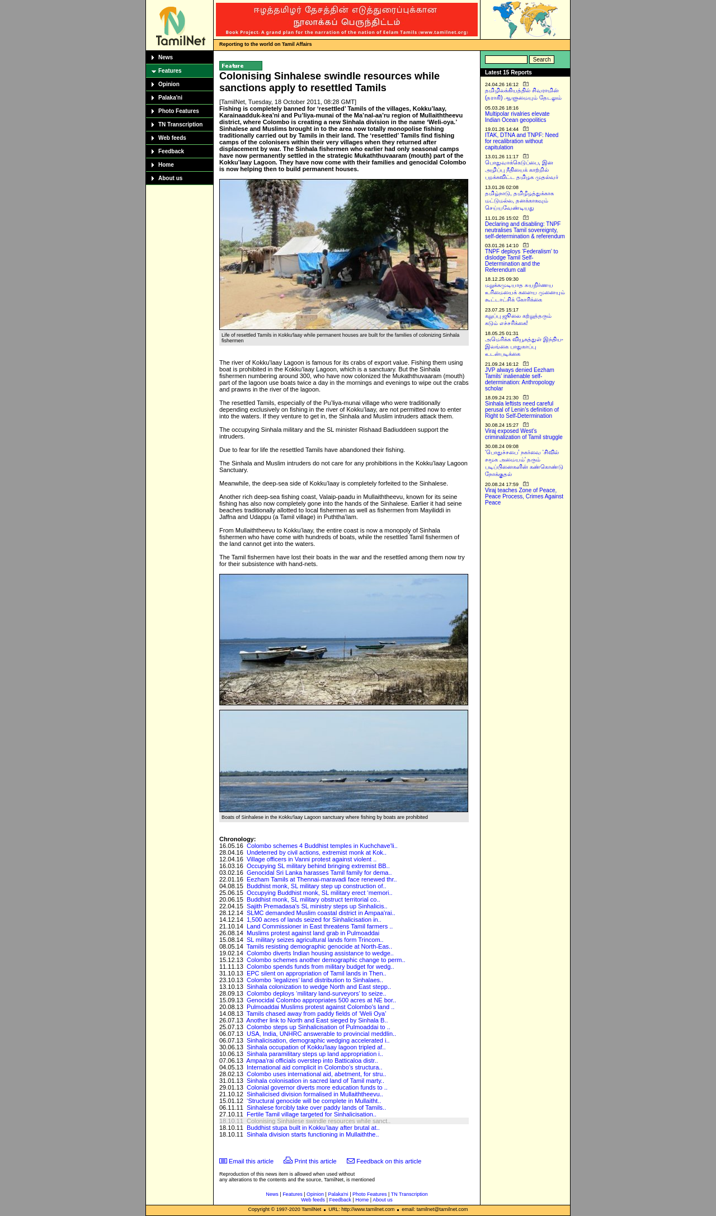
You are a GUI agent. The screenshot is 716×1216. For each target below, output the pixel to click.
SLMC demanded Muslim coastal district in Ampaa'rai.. (321, 912)
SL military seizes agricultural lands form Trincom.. (315, 939)
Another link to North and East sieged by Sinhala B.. (317, 1020)
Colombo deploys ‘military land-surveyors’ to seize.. (317, 993)
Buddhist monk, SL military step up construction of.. (317, 886)
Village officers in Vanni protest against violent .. (311, 859)
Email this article (251, 1161)
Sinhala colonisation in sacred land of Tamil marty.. (315, 1080)
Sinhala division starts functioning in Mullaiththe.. (313, 1134)
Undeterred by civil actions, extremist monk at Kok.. (317, 852)
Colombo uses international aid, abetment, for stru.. (316, 1074)
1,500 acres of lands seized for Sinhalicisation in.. (314, 919)
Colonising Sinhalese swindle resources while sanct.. (318, 1121)
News (165, 57)
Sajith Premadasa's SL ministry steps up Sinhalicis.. (317, 906)
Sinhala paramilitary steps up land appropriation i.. (315, 1053)
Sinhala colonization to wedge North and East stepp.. (319, 986)
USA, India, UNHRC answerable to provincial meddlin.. (321, 1033)
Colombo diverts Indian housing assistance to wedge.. (320, 953)
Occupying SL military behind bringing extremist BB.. (318, 865)
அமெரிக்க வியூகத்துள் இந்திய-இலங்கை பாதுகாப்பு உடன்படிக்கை (524, 346)
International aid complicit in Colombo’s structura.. (315, 1067)
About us (170, 178)
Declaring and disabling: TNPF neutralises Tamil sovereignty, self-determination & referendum (525, 230)
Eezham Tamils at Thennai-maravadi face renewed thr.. (322, 879)
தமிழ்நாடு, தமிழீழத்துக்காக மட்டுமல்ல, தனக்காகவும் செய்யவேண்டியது (519, 200)
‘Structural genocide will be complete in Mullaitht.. (314, 1100)
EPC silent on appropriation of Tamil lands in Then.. (317, 973)
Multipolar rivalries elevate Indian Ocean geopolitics (517, 117)
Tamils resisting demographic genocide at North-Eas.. (319, 946)
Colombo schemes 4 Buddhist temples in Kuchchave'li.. (322, 845)
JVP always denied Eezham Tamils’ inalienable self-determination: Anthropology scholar (520, 379)
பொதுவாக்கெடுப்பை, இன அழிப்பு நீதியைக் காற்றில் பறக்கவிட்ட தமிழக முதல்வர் (521, 169)
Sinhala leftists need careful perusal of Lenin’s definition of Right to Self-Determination (522, 409)
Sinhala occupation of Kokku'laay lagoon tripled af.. (316, 1047)
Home (166, 165)
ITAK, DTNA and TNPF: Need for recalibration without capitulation (521, 141)
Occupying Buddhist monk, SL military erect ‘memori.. (320, 892)
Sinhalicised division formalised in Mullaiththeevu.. (315, 1094)
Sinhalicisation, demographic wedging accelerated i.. (318, 1040)
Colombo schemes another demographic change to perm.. (326, 959)
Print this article (316, 1161)
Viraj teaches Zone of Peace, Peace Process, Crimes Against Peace (524, 496)
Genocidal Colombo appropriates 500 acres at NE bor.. (321, 1000)
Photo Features (178, 111)
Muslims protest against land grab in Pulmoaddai (313, 933)
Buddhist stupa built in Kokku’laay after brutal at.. (313, 1127)
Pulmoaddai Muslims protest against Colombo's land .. (320, 1006)
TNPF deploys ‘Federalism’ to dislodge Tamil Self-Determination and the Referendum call (521, 260)
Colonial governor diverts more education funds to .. (317, 1087)
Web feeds (172, 138)
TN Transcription (180, 124)
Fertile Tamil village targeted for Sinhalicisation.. (311, 1114)
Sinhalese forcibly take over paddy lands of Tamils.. (316, 1107)
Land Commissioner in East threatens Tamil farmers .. (320, 926)
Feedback (171, 151)
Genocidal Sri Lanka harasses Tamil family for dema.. (319, 872)
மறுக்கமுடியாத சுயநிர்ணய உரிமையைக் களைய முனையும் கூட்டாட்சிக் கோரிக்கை (525, 292)
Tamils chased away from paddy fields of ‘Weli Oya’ (317, 1013)
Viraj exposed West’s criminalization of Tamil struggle (524, 434)
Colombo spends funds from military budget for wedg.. (320, 966)
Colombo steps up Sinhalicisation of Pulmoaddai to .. (318, 1027)
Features (170, 71)
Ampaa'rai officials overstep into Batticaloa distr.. (312, 1060)
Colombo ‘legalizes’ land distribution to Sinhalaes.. (315, 980)
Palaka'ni (170, 98)
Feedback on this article (388, 1161)
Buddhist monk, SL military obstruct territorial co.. (313, 899)
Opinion (169, 84)
